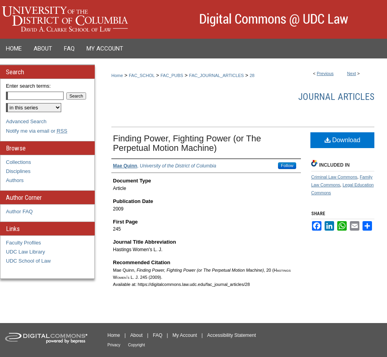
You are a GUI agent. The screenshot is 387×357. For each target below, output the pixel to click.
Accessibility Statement (231, 335)
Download (343, 140)
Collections (18, 162)
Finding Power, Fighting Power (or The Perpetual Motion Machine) (187, 143)
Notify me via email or (36, 131)
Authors (15, 180)
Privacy (113, 345)
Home (117, 75)
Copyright (136, 345)
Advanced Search (26, 121)
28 (252, 75)
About (136, 335)
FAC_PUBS (171, 75)
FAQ (157, 335)
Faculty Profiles (23, 243)
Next (351, 73)
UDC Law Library (25, 252)
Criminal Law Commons (334, 177)
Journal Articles (336, 96)
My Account (185, 335)
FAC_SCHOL (141, 75)
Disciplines (18, 171)
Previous (325, 73)
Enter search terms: (28, 86)
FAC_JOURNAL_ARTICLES (216, 75)
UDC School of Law (28, 261)
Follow (287, 165)
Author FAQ (19, 211)
